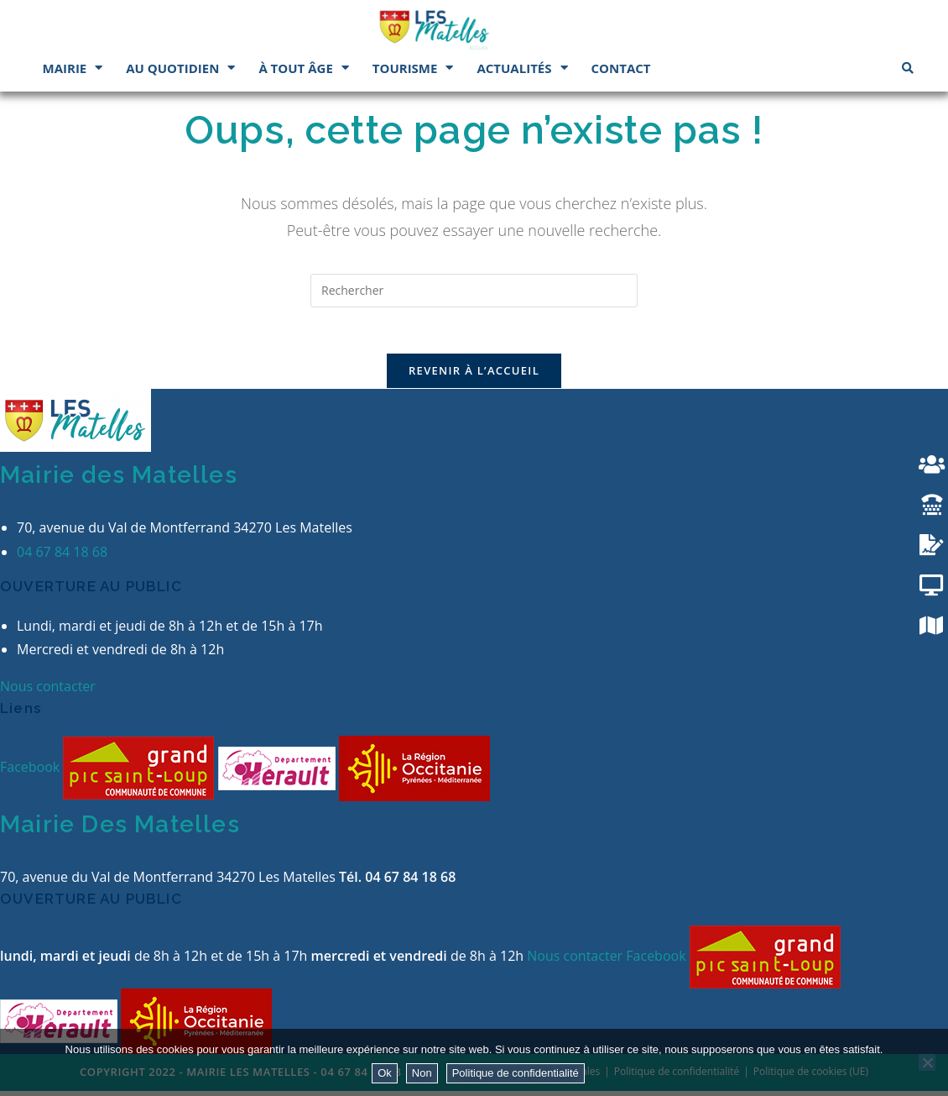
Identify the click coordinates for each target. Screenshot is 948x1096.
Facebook (31, 771)
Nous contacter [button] (48, 690)
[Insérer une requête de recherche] (474, 290)
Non (422, 1073)
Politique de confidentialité (515, 1073)
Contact (621, 68)
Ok (385, 1073)
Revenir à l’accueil (474, 375)
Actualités (522, 67)
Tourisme (413, 67)
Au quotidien (180, 67)
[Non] (927, 1062)
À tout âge (303, 67)
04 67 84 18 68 (62, 556)
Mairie (73, 67)
